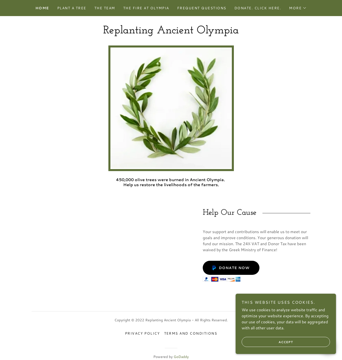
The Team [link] (104, 8)
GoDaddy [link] (181, 356)
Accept (267, 342)
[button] (298, 8)
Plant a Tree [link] (71, 8)
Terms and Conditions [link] (190, 333)
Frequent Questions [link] (201, 8)
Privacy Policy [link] (142, 333)
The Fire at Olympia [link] (146, 8)
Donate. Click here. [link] (257, 8)
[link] (171, 32)
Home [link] (42, 8)
